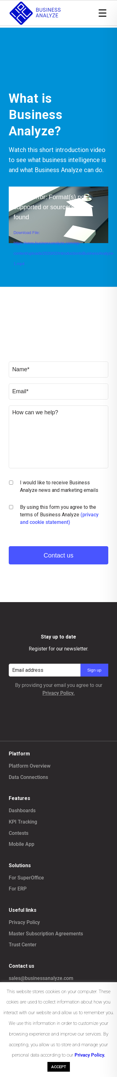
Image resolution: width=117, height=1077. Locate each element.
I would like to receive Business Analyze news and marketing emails (59, 486)
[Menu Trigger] (102, 12)
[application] (58, 215)
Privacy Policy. (58, 693)
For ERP (18, 889)
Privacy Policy (24, 922)
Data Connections (28, 777)
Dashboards (22, 810)
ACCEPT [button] (58, 1066)
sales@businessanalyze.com (41, 978)
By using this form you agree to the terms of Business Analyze (59, 514)
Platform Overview (30, 766)
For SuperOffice (26, 878)
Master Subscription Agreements (46, 934)
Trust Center (23, 945)
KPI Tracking (23, 822)
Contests (18, 833)
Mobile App (21, 844)
